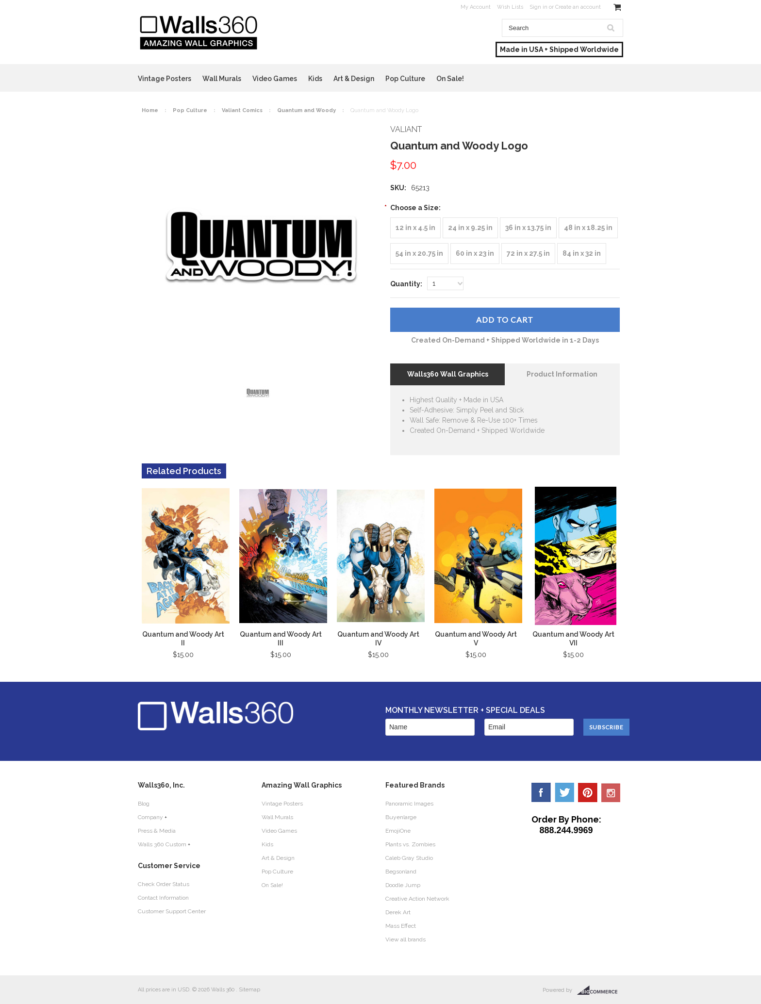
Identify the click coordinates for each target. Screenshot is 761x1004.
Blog (143, 803)
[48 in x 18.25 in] (588, 227)
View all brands (405, 939)
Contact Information (163, 897)
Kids (315, 78)
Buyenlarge (400, 817)
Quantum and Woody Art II (183, 638)
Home (150, 110)
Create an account (578, 7)
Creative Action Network (417, 898)
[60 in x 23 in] (474, 253)
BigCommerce (600, 990)
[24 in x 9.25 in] (470, 227)
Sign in (538, 7)
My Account (476, 7)
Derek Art (398, 912)
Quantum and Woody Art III (281, 638)
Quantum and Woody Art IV (378, 638)
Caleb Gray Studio (409, 858)
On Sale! (450, 78)
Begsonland (400, 871)
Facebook (541, 792)
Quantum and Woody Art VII (573, 638)
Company (150, 817)
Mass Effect (400, 925)
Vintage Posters (164, 78)
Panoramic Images (409, 803)
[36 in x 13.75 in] (528, 227)
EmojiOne (398, 830)
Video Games (274, 78)
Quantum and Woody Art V (476, 638)
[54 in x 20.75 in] (419, 253)
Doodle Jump (402, 885)
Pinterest (587, 792)
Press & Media (157, 830)
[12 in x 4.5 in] (415, 227)
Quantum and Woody (306, 110)
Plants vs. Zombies (410, 844)
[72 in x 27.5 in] (528, 253)
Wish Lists (510, 7)
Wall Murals (221, 78)
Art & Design (353, 78)
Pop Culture (405, 78)
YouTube (611, 792)
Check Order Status (163, 884)
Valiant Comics (242, 110)
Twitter (564, 792)
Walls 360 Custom (162, 844)
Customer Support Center (172, 911)
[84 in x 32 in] (581, 253)
